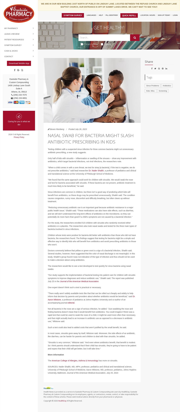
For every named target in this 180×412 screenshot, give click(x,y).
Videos (106, 44)
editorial (71, 303)
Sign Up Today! (164, 15)
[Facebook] (14, 70)
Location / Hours (147, 15)
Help (101, 15)
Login (175, 15)
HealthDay (62, 401)
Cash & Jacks (11, 51)
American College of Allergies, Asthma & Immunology (75, 360)
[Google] (18, 70)
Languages (91, 15)
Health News (89, 44)
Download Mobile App (19, 63)
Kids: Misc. (150, 91)
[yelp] (22, 70)
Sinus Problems (152, 86)
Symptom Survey (13, 45)
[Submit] (135, 37)
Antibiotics (167, 86)
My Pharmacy (11, 28)
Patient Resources (14, 40)
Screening (163, 91)
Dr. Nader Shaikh (96, 170)
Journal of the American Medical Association (79, 281)
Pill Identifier (112, 15)
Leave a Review (11, 34)
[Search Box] (104, 37)
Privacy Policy (19, 137)
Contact (8, 56)
